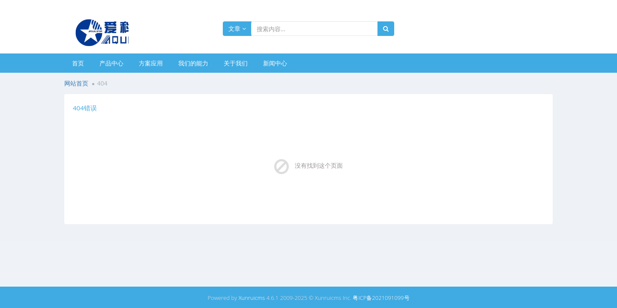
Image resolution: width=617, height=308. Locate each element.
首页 (78, 63)
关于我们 (236, 63)
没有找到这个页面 (319, 165)
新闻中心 (275, 63)
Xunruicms (252, 298)
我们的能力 (193, 63)
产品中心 (111, 63)
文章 (237, 28)
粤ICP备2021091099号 (381, 298)
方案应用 (151, 63)
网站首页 (76, 83)
